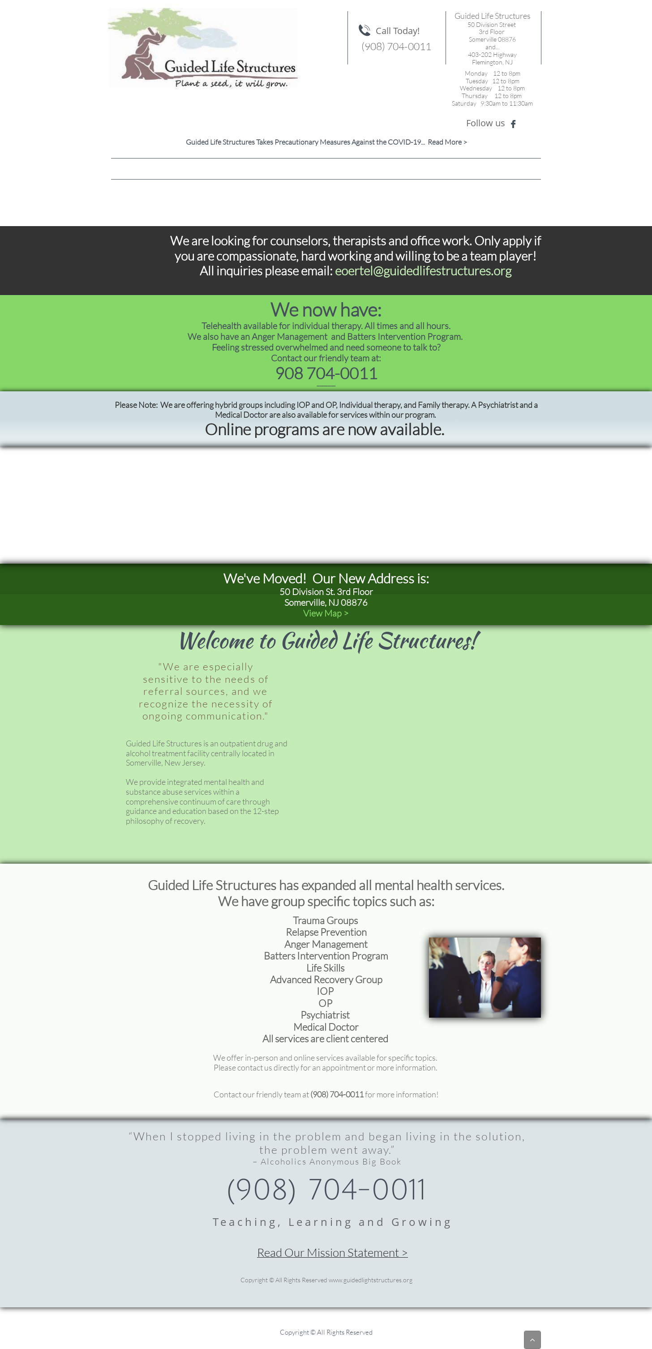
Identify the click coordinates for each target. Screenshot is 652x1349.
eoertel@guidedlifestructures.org (423, 270)
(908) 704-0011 (337, 1094)
